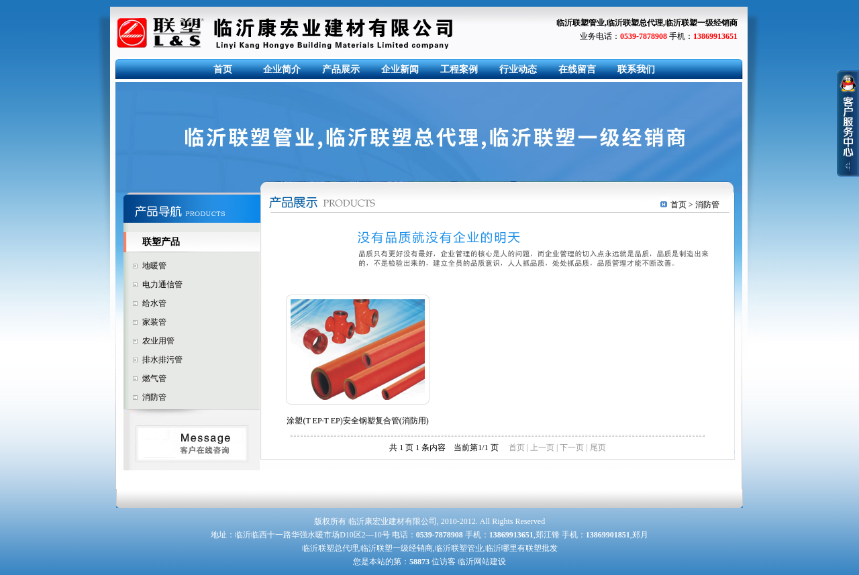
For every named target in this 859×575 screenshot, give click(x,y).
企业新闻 (400, 69)
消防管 (154, 397)
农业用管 (158, 341)
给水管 (154, 303)
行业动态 (518, 69)
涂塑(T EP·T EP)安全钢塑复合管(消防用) (357, 420)
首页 (222, 69)
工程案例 (459, 69)
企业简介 (282, 69)
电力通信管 (162, 284)
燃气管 (154, 378)
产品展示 (341, 69)
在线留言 (577, 69)
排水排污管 (162, 359)
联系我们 (636, 69)
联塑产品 (161, 242)
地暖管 (154, 265)
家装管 (154, 322)
